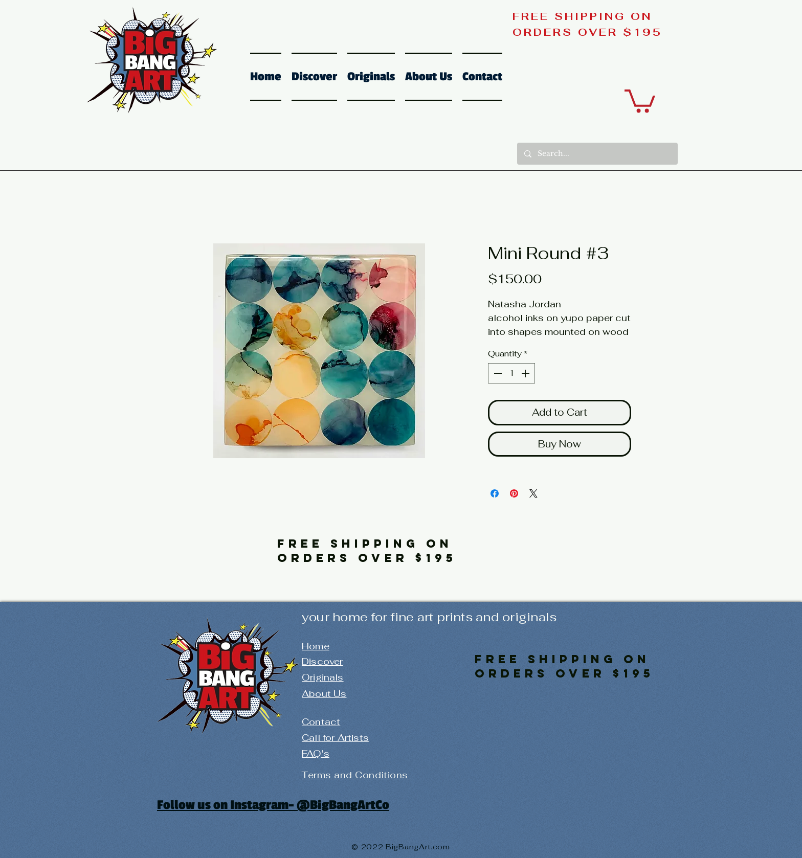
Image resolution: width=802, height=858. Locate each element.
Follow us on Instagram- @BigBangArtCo (273, 804)
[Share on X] (533, 493)
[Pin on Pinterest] (514, 493)
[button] (640, 99)
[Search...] (597, 154)
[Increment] (526, 373)
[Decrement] (496, 373)
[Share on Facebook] (494, 493)
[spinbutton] (511, 373)
